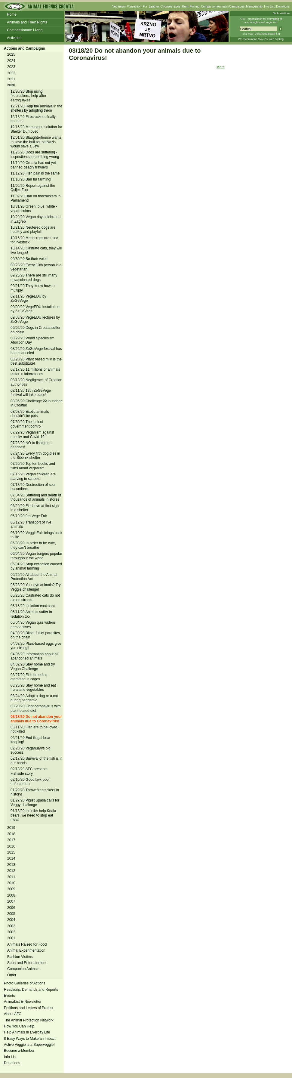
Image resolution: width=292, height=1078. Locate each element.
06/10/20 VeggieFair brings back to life (36, 535)
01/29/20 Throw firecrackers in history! (35, 792)
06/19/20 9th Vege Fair (29, 516)
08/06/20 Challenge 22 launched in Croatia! (37, 403)
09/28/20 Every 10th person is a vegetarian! (36, 267)
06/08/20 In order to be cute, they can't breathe (33, 545)
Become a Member (19, 1051)
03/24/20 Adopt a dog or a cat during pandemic (34, 698)
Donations (283, 6)
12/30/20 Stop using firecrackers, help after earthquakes (28, 95)
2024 (11, 61)
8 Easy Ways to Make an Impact (30, 1038)
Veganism (118, 6)
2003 (11, 926)
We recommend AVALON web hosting (261, 39)
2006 (11, 908)
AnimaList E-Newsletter (22, 1001)
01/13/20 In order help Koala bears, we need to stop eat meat (33, 815)
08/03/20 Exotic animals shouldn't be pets (30, 413)
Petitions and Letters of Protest (28, 1008)
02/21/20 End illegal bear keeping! (31, 740)
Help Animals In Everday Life (27, 1032)
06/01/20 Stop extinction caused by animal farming (36, 566)
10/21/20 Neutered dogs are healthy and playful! (33, 229)
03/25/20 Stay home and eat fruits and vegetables (33, 687)
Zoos (177, 6)
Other (11, 975)
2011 (11, 877)
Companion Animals (214, 6)
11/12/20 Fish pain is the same (35, 173)
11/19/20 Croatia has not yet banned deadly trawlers (33, 165)
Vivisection (134, 6)
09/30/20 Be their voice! (29, 259)
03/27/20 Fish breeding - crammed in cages (30, 677)
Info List (269, 6)
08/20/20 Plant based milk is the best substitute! (36, 361)
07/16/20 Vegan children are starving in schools (33, 476)
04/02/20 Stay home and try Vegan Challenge (33, 666)
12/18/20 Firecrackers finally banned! (33, 119)
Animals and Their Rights (27, 22)
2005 (11, 914)
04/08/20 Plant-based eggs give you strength (36, 645)
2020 (11, 85)
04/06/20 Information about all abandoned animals (34, 656)
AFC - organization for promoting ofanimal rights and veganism (261, 20)
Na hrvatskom (281, 13)
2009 (11, 889)
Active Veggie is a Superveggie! (29, 1044)
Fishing (194, 6)
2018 (11, 834)
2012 (11, 871)
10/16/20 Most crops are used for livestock (34, 240)
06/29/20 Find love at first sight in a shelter (35, 508)
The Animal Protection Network (29, 1020)
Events (9, 995)
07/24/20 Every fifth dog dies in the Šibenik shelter (35, 455)
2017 (11, 840)
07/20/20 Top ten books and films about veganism (33, 466)
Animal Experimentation (26, 950)
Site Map (247, 33)
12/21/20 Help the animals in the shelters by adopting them (36, 108)
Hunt (185, 6)
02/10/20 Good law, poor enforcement (30, 781)
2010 (11, 883)
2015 (11, 852)
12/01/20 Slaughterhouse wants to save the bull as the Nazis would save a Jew (36, 141)
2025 (11, 54)
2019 (11, 828)
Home (12, 14)
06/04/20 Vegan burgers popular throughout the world (36, 555)
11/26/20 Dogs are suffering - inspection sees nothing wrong (35, 154)
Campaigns (236, 6)
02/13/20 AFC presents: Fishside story (29, 771)
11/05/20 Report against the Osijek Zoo (33, 188)
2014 (11, 858)
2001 (11, 938)
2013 (11, 865)
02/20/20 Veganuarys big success (31, 750)
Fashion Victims (19, 957)
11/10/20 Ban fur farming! (31, 179)
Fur (145, 6)
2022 (11, 73)
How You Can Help (19, 1026)
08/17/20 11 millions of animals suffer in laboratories (35, 371)
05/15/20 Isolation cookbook (33, 606)
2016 (11, 846)
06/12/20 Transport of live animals (31, 524)
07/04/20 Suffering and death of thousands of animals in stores (36, 497)
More (221, 67)
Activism (13, 38)
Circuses (166, 6)
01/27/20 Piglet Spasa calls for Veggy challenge (35, 802)
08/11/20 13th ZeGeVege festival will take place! (31, 392)
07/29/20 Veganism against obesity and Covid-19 (32, 434)
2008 (11, 895)
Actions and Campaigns (24, 48)
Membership (254, 6)
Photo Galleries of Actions (24, 983)
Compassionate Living (24, 30)
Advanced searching (267, 33)
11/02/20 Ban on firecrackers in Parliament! (35, 198)
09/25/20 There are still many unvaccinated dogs (34, 277)
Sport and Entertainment (26, 963)
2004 (11, 920)
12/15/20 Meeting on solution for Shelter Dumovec (36, 129)
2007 (11, 901)
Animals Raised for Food (27, 944)
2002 (11, 932)
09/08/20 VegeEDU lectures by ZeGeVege (35, 319)
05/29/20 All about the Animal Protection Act (34, 577)
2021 (11, 79)
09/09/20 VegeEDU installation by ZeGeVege (35, 309)
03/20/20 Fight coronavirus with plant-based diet (36, 708)
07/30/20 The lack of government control (27, 424)
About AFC (12, 1014)
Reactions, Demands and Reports (31, 989)
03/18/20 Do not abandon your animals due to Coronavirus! (36, 719)
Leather (154, 6)
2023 (11, 67)
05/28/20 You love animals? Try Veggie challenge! (36, 587)
